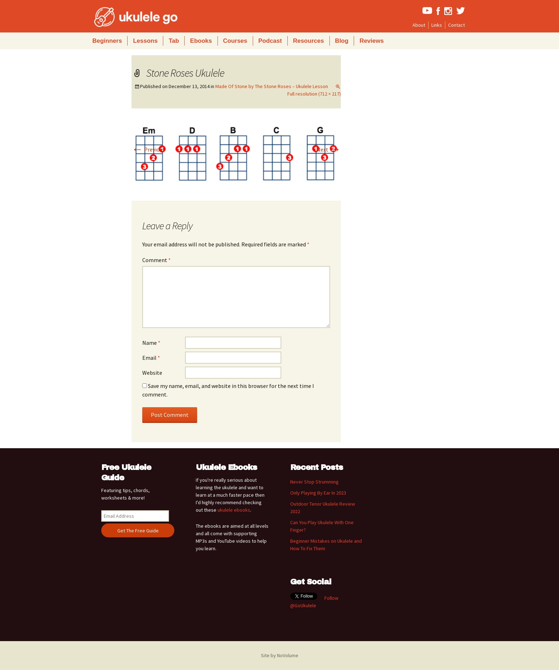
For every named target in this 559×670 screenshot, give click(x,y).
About (418, 25)
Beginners (107, 40)
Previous (148, 149)
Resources (308, 40)
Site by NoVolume (279, 655)
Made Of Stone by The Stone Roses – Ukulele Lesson (271, 86)
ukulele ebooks (233, 510)
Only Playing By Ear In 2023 (318, 493)
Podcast (270, 40)
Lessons (145, 40)
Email (151, 357)
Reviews (371, 40)
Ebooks (201, 40)
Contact (456, 25)
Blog (342, 40)
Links (436, 25)
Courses (235, 40)
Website (152, 372)
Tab (174, 40)
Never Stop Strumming (314, 482)
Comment (156, 260)
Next (329, 149)
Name (151, 342)
